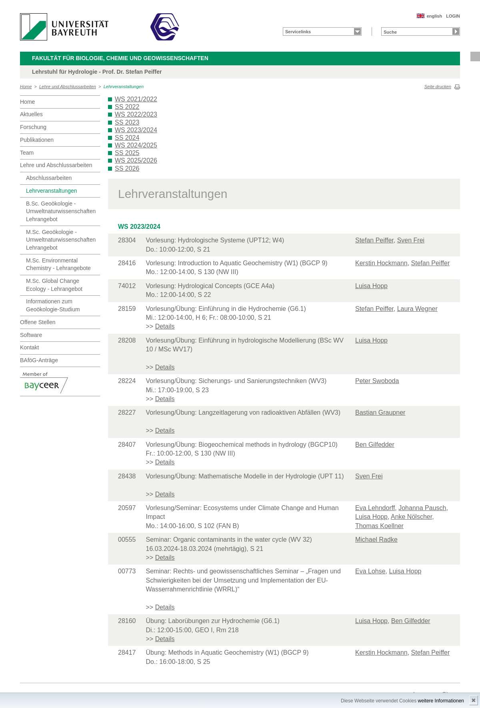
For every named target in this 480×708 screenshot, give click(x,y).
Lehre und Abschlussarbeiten (67, 86)
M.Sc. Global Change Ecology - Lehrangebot (54, 285)
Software (31, 335)
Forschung (33, 127)
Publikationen (37, 140)
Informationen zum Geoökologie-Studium (53, 305)
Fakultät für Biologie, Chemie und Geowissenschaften (120, 58)
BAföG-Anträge (39, 360)
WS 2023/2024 (136, 130)
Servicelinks (298, 31)
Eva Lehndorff (375, 507)
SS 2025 (127, 152)
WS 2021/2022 (136, 99)
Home (26, 86)
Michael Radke (376, 539)
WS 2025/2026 (136, 160)
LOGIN (453, 16)
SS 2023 (127, 122)
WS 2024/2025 (136, 145)
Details (165, 326)
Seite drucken (437, 86)
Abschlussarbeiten (49, 178)
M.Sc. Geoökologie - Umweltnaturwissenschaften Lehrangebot (61, 240)
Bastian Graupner (380, 412)
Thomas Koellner (379, 525)
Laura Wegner (417, 308)
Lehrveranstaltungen (124, 86)
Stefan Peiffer (374, 240)
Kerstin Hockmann (381, 263)
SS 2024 (127, 137)
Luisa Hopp (371, 285)
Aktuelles (31, 114)
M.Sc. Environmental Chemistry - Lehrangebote (58, 264)
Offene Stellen (37, 322)
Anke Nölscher (411, 516)
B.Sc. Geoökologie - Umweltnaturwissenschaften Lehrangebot (61, 211)
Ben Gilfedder (374, 444)
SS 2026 (127, 168)
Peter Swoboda (377, 380)
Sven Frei (410, 240)
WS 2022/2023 (136, 114)
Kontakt (29, 347)
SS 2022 (127, 106)
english (434, 16)
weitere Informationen (441, 701)
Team (27, 152)
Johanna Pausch (422, 507)
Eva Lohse (370, 571)
